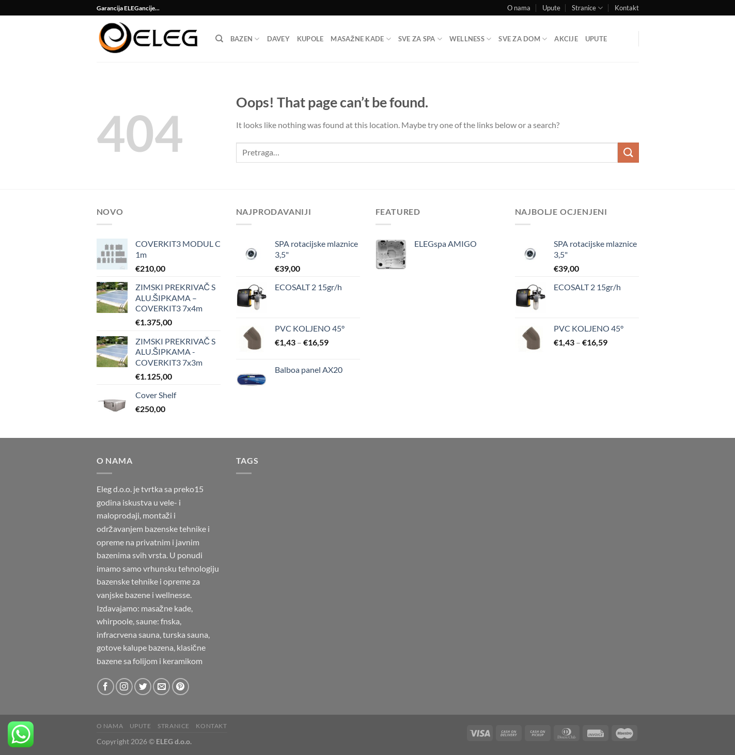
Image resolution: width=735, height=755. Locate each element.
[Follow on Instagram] (124, 686)
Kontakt (627, 8)
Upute (551, 8)
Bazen (245, 39)
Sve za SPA (420, 39)
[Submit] (628, 153)
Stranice (587, 8)
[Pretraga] (219, 39)
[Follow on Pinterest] (180, 686)
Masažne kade (360, 39)
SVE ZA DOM (522, 39)
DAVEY (278, 39)
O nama (518, 8)
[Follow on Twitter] (142, 686)
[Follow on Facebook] (105, 686)
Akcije (566, 39)
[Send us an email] (161, 686)
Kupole (310, 39)
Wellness (470, 39)
